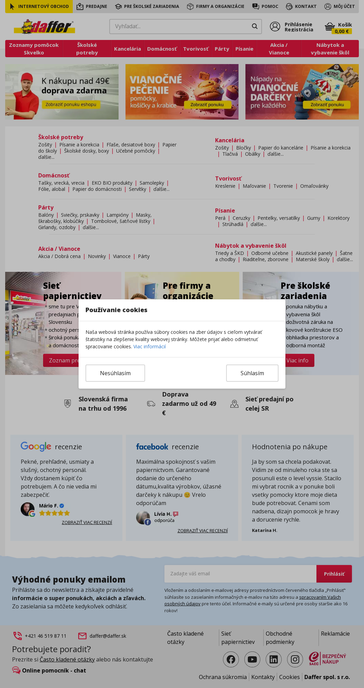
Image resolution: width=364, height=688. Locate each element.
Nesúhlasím (115, 373)
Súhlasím (252, 373)
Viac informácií (149, 346)
